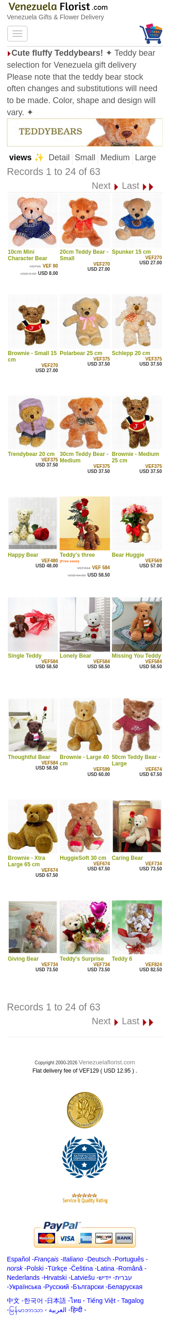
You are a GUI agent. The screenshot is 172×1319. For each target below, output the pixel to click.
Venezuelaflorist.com (107, 1062)
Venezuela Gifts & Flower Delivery (55, 17)
